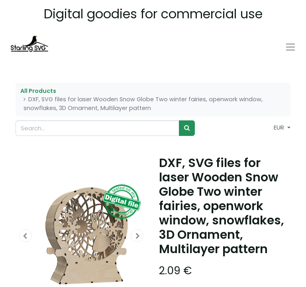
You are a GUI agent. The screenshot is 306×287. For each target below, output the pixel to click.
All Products (38, 91)
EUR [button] (280, 127)
